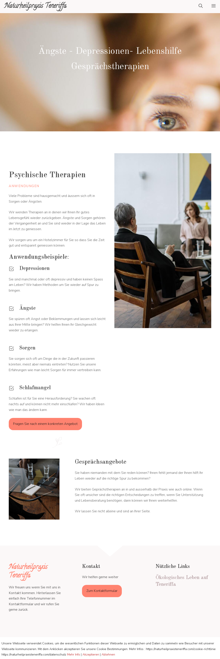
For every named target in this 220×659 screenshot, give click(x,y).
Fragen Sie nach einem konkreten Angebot (45, 423)
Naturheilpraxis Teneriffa (35, 6)
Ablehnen (108, 654)
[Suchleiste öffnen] (200, 6)
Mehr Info (73, 654)
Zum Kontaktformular (101, 591)
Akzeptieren (90, 654)
